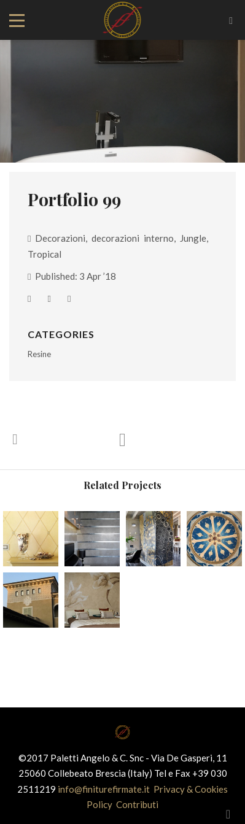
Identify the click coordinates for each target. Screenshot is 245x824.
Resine (39, 354)
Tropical (44, 254)
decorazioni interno (132, 238)
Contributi (137, 804)
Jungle (193, 238)
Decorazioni (60, 238)
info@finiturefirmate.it (105, 789)
